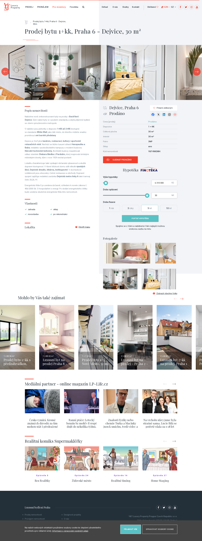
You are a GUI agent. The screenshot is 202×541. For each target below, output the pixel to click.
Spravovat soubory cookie (160, 528)
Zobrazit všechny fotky (165, 295)
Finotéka (74, 7)
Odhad (105, 7)
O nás (115, 7)
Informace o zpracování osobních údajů (70, 530)
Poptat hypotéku (140, 218)
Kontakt (135, 7)
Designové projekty (72, 516)
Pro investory (59, 7)
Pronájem (43, 7)
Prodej (29, 7)
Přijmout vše (130, 528)
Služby (125, 7)
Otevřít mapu (82, 227)
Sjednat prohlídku (122, 160)
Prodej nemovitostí (33, 516)
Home (27, 21)
